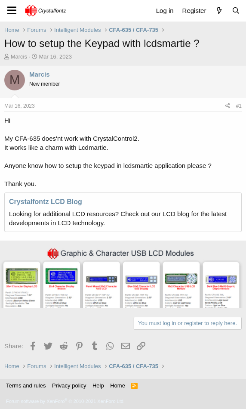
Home (117, 385)
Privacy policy (69, 385)
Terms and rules (26, 385)
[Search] (236, 11)
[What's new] (218, 11)
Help (98, 385)
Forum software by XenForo (65, 401)
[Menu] (12, 11)
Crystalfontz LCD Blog (45, 201)
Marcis (19, 56)
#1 (239, 106)
